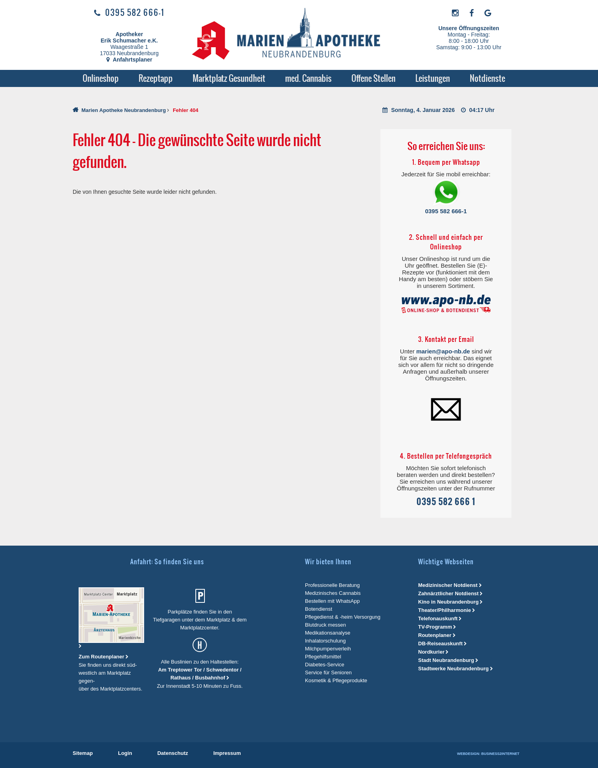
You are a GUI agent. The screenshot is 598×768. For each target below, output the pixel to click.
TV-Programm (435, 627)
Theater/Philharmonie (444, 610)
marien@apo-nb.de (443, 351)
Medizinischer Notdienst (448, 585)
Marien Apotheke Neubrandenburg (123, 110)
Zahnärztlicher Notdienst (448, 593)
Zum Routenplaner (102, 657)
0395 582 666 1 (446, 502)
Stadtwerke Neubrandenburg (453, 669)
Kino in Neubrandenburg (448, 602)
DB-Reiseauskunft (440, 643)
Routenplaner (434, 635)
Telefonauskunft (437, 618)
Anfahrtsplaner (129, 59)
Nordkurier (431, 652)
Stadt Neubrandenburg (446, 660)
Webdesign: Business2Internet (488, 754)
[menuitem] (101, 78)
